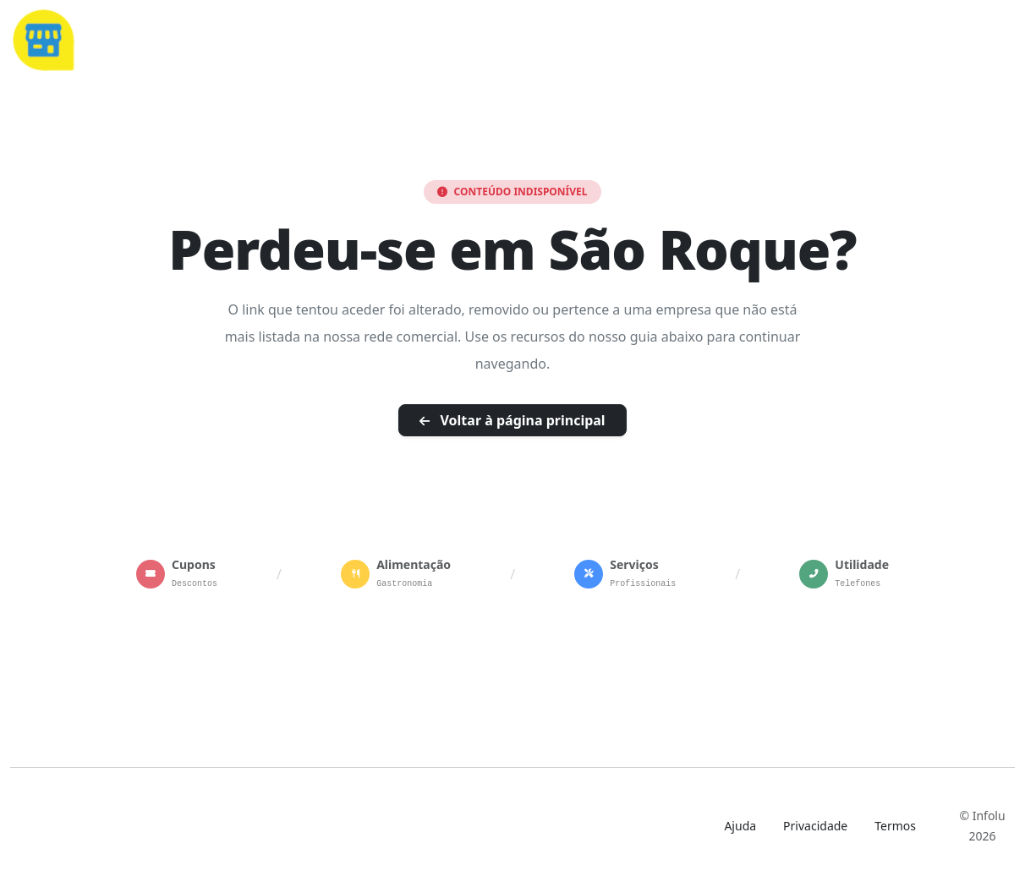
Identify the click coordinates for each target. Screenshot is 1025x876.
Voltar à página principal (512, 420)
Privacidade (815, 826)
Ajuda (740, 826)
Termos (895, 826)
